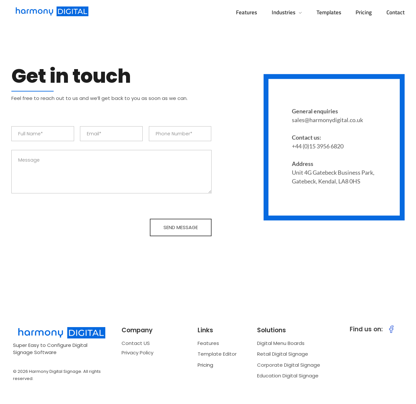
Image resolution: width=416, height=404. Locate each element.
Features (208, 343)
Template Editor (217, 353)
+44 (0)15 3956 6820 (318, 147)
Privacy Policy (137, 352)
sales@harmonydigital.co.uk (327, 120)
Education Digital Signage (287, 375)
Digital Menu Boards (281, 343)
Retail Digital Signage (282, 353)
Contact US (136, 343)
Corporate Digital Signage (288, 364)
